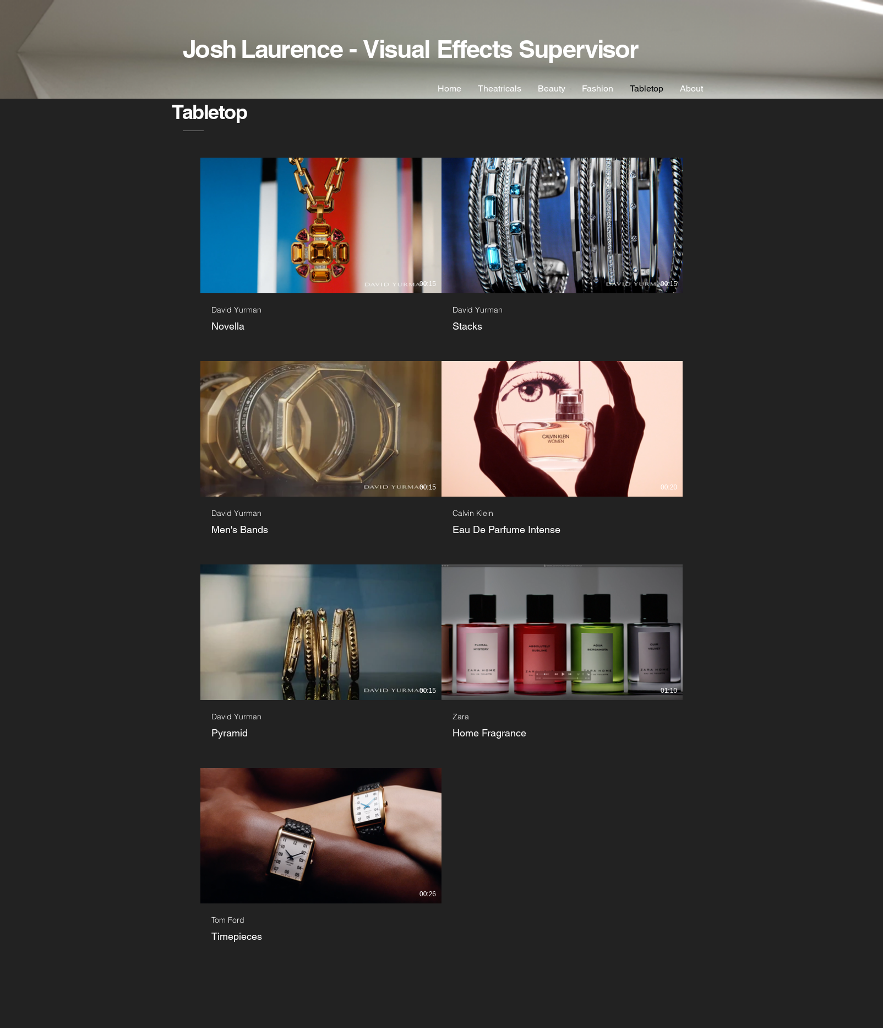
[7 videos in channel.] (441, 550)
